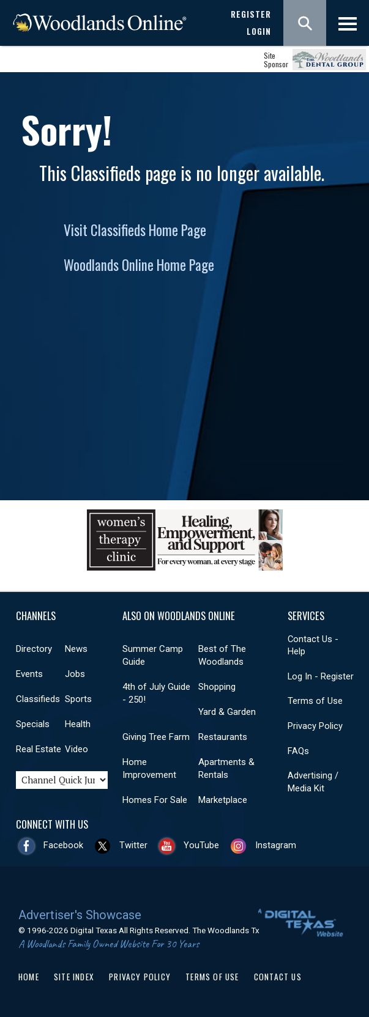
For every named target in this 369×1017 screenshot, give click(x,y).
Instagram (275, 845)
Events (29, 673)
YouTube (201, 845)
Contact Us (278, 977)
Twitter (133, 845)
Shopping (217, 686)
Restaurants (222, 736)
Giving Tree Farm (156, 736)
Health (78, 724)
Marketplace (222, 799)
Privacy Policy (315, 725)
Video (76, 749)
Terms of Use (315, 700)
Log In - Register (321, 676)
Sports (78, 699)
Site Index (74, 977)
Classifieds (38, 699)
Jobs (75, 673)
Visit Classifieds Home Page (135, 230)
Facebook (63, 845)
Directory (34, 648)
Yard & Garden (227, 711)
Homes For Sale (154, 799)
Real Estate (38, 749)
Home (28, 977)
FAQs (298, 750)
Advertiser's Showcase (79, 915)
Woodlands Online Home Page (139, 264)
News (76, 648)
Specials (33, 724)
